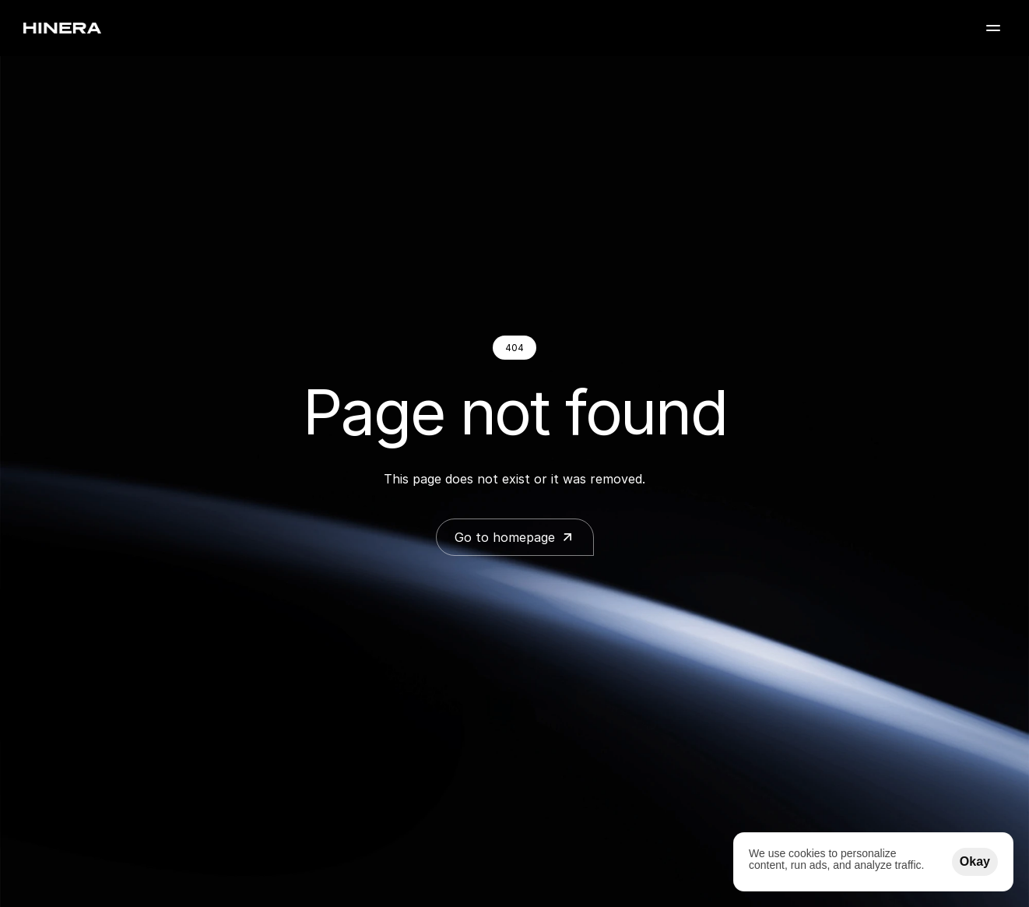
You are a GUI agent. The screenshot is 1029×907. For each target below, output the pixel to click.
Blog (821, 33)
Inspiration (689, 33)
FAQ (871, 33)
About (764, 33)
